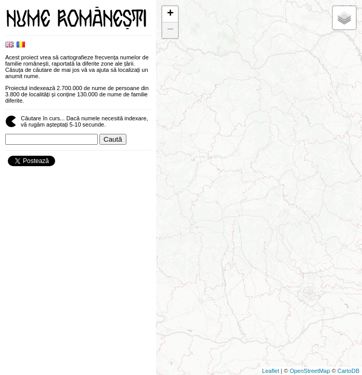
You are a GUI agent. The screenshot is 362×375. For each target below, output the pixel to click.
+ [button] (170, 14)
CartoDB (348, 371)
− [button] (170, 30)
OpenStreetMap (310, 371)
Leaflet (270, 371)
